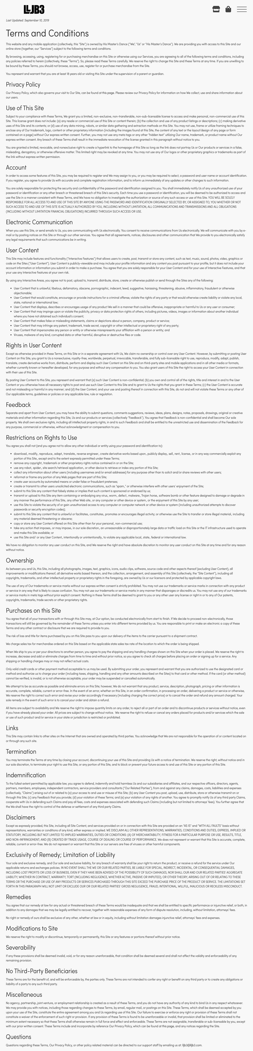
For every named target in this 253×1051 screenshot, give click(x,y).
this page (108, 93)
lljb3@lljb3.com (192, 1045)
